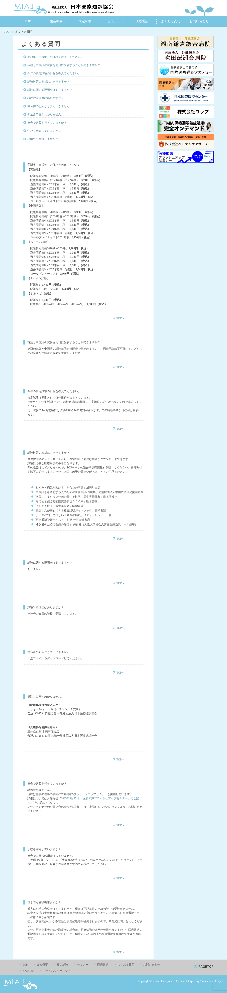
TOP (28, 21)
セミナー (113, 21)
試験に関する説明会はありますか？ (49, 89)
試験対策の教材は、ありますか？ (48, 81)
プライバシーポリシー (57, 970)
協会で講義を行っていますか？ (47, 122)
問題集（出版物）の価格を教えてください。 (55, 56)
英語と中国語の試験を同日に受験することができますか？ (63, 65)
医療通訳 (142, 21)
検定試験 (84, 21)
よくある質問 (170, 21)
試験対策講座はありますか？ (45, 98)
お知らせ (28, 970)
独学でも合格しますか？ (42, 139)
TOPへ (121, 318)
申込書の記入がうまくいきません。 (49, 106)
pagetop (204, 966)
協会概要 (56, 21)
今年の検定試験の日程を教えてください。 (54, 73)
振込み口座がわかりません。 (45, 114)
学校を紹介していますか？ (44, 130)
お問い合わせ (199, 21)
